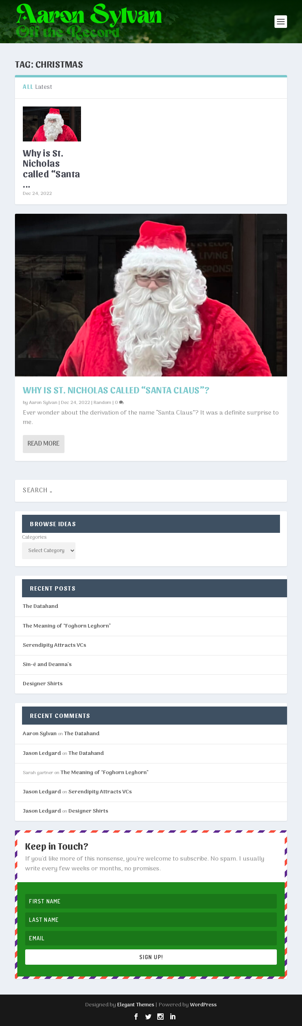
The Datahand (40, 606)
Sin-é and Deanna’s (47, 664)
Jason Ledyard (42, 753)
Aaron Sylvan (43, 403)
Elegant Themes (135, 1005)
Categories (34, 537)
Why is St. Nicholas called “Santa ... (51, 168)
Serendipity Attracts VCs (54, 645)
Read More (43, 444)
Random (102, 403)
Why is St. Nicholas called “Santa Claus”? (116, 389)
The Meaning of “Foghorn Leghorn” (67, 626)
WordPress (203, 1005)
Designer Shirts (43, 683)
